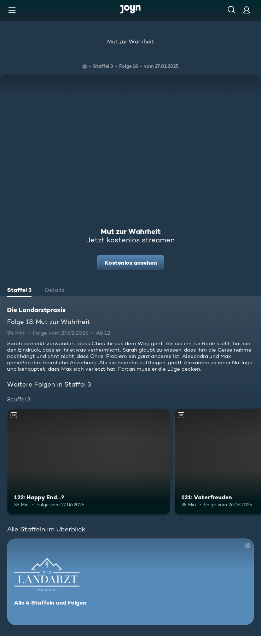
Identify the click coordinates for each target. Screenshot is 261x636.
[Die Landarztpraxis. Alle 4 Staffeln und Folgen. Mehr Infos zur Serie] (130, 581)
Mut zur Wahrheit (130, 41)
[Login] (246, 10)
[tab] (19, 290)
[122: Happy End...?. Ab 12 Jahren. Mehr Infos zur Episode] (88, 462)
